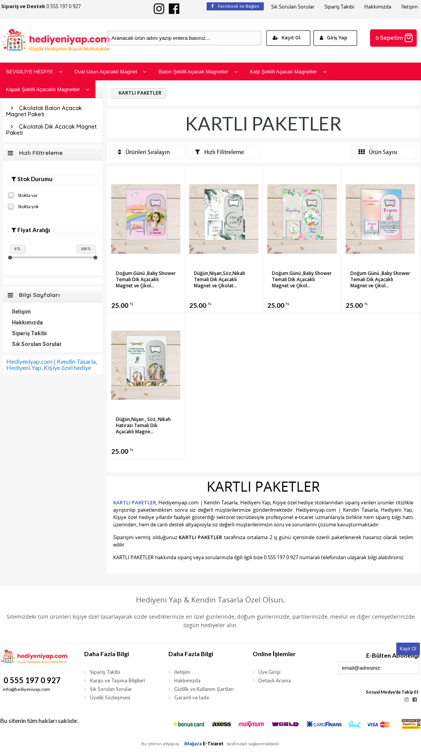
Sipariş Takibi (339, 6)
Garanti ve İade (191, 697)
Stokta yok (23, 205)
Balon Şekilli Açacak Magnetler (198, 72)
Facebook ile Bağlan (235, 6)
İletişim (409, 6)
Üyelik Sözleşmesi (110, 697)
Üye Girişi (269, 672)
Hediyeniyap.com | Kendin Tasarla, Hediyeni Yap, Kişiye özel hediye (51, 364)
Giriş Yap (333, 38)
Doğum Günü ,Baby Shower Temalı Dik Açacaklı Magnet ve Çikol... (146, 279)
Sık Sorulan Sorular (292, 6)
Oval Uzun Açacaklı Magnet (110, 72)
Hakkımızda (377, 6)
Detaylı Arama (274, 680)
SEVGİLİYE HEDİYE (34, 72)
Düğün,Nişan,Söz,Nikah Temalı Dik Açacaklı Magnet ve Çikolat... (219, 279)
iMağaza (193, 744)
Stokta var (23, 194)
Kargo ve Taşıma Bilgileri (117, 680)
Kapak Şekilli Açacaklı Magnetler (48, 89)
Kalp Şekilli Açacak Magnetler (288, 72)
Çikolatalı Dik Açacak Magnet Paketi (51, 129)
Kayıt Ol (286, 38)
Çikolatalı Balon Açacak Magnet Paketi (44, 111)
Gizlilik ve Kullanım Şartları (204, 689)
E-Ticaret (213, 744)
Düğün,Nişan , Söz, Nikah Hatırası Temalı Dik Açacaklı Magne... (143, 425)
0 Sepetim (394, 37)
